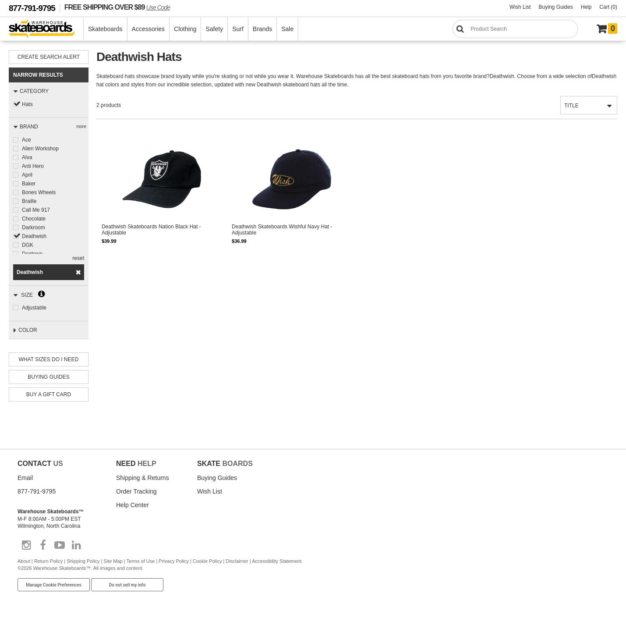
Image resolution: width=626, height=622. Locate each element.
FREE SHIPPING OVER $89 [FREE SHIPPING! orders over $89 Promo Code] (117, 7)
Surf (238, 28)
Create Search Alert (49, 57)
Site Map (112, 561)
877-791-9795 (32, 8)
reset (78, 258)
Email (25, 477)
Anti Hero (33, 166)
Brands (262, 28)
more (81, 126)
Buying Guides (556, 7)
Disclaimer (237, 561)
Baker (28, 184)
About (24, 561)
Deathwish (34, 236)
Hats (27, 104)
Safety (214, 28)
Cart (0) (608, 7)
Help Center (132, 504)
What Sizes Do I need (49, 359)
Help (586, 7)
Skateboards (105, 28)
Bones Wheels (39, 192)
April (27, 175)
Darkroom (33, 227)
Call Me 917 (36, 210)
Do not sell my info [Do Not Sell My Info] (127, 585)
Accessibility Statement (276, 561)
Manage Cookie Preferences (53, 585)
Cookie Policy (207, 561)
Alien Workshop (40, 149)
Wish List (520, 7)
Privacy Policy (173, 561)
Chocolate (34, 219)
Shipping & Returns (142, 477)
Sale (287, 28)
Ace (26, 140)
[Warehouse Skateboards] (46, 29)
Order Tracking (136, 491)
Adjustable (34, 308)
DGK (27, 245)
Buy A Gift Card (48, 394)
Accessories (148, 28)
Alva (27, 157)
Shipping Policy (83, 561)
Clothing (185, 28)
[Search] (515, 29)
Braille (29, 201)
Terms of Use (141, 561)
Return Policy (48, 561)
